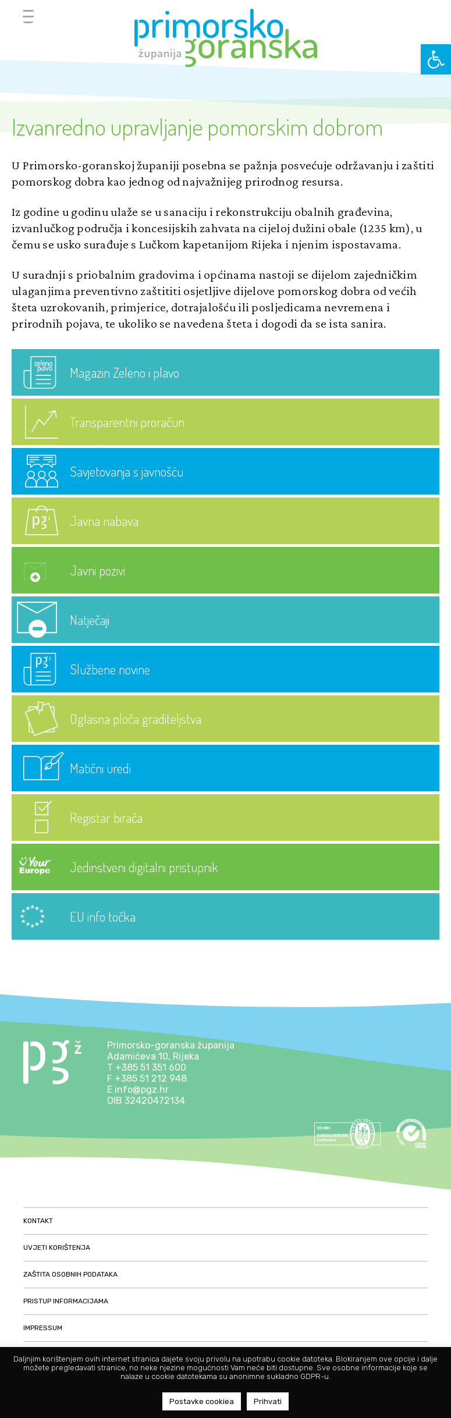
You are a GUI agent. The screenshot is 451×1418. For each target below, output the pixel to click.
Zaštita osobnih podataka (70, 1274)
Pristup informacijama (65, 1301)
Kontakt (38, 1221)
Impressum (42, 1328)
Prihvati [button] (268, 1401)
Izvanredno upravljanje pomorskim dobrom (197, 126)
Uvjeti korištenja (56, 1247)
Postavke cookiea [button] (201, 1401)
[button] (436, 59)
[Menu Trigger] (28, 16)
